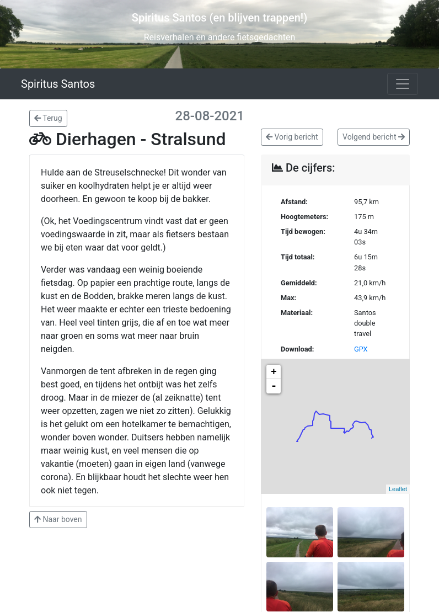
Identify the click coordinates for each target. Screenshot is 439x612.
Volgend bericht (373, 136)
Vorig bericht (292, 136)
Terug (48, 118)
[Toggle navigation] (402, 84)
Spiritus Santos (58, 84)
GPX (361, 349)
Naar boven (58, 519)
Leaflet (398, 489)
